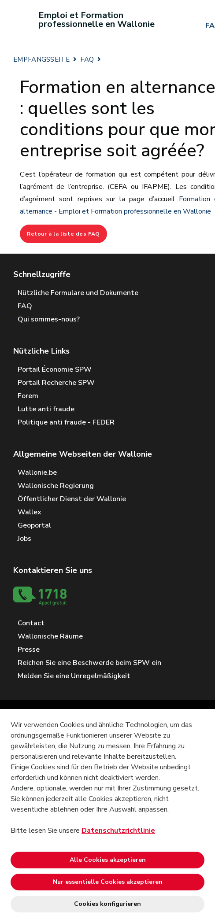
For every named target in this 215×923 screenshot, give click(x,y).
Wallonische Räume (50, 636)
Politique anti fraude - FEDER (66, 422)
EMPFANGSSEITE (41, 59)
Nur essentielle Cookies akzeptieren (108, 882)
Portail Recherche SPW (56, 382)
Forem (28, 395)
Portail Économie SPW (55, 369)
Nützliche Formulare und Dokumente (78, 292)
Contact (31, 623)
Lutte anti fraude (46, 409)
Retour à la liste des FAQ (63, 233)
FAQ (87, 59)
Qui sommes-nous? (49, 319)
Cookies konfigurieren (107, 904)
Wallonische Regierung (56, 485)
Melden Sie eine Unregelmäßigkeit (74, 676)
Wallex (29, 512)
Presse (29, 649)
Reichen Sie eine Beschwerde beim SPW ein (89, 662)
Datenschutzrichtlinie (118, 830)
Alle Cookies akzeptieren (108, 860)
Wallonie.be (37, 472)
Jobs (24, 538)
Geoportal (34, 525)
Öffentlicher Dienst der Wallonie (72, 499)
